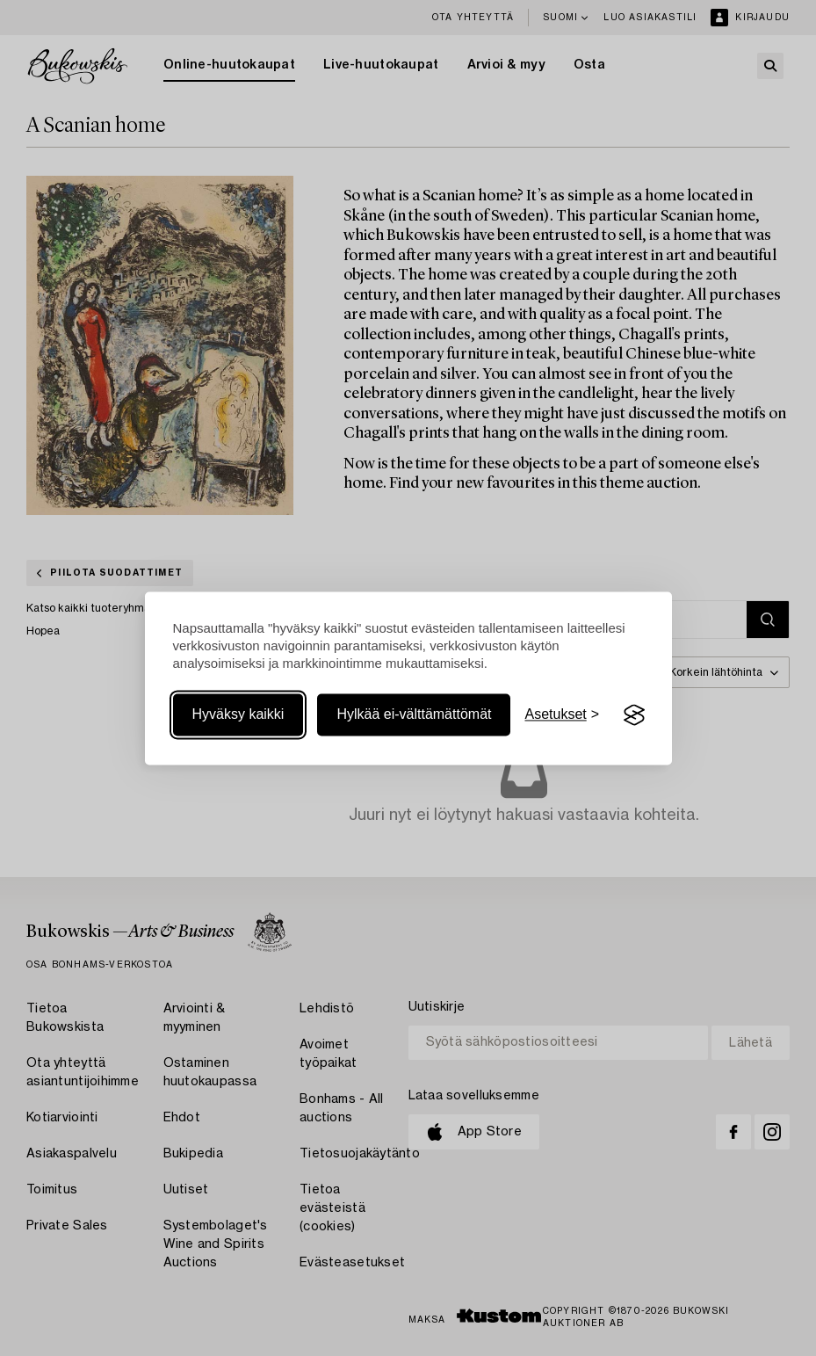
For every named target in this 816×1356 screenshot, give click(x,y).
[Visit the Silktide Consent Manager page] (634, 715)
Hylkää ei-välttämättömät (413, 714)
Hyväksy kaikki (238, 714)
